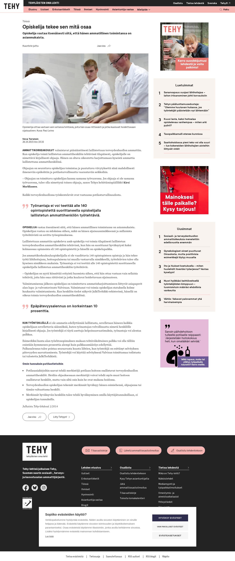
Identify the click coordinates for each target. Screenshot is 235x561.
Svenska (212, 3)
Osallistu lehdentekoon (189, 450)
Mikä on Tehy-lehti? (169, 473)
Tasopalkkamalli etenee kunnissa (183, 134)
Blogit (84, 505)
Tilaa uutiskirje (99, 450)
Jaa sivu (101, 46)
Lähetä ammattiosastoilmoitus (141, 450)
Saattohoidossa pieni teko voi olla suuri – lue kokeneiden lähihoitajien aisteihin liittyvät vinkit (187, 146)
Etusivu (33, 10)
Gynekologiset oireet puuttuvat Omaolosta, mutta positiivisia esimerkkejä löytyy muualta (182, 254)
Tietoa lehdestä (195, 3)
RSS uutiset (134, 556)
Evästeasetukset (170, 535)
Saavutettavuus (114, 556)
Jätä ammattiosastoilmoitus (133, 485)
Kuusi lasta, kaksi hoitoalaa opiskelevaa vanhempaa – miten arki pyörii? (185, 122)
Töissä (77, 10)
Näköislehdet (165, 478)
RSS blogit (151, 556)
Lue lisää (49, 536)
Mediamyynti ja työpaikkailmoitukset (170, 485)
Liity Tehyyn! (60, 417)
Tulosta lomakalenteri (132, 498)
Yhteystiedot (165, 502)
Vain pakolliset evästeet (170, 527)
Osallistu (178, 3)
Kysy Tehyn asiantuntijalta (134, 478)
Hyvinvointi (102, 10)
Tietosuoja (95, 556)
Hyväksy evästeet (170, 518)
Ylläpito (165, 556)
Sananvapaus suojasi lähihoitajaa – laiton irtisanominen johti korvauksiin (185, 94)
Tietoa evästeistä (75, 556)
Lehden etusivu (91, 468)
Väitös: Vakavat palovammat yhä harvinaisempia (183, 300)
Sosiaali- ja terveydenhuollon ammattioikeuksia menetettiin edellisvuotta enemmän (181, 239)
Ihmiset (88, 10)
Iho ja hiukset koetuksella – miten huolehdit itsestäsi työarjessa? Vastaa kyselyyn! (186, 269)
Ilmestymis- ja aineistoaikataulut (168, 494)
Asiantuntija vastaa (123, 10)
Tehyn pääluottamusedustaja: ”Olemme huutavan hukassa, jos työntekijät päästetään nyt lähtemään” (186, 107)
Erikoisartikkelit (61, 10)
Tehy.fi (224, 3)
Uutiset (44, 10)
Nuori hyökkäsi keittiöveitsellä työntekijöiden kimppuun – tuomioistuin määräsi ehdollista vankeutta (182, 285)
